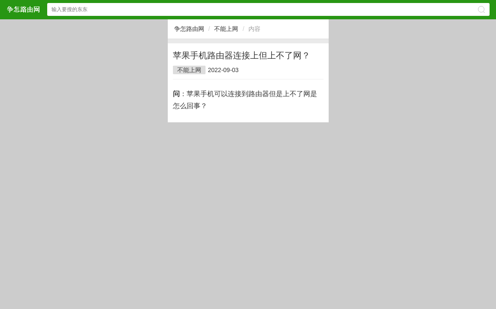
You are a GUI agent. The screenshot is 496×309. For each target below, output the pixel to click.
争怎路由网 (189, 28)
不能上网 (226, 28)
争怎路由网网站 (23, 9)
